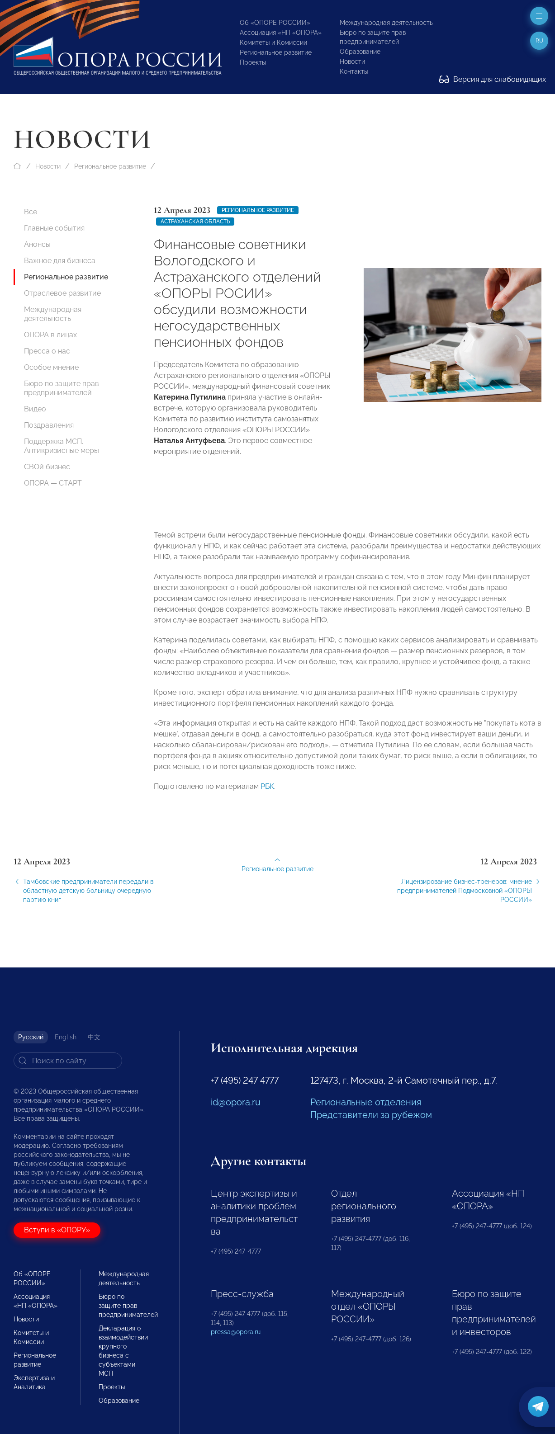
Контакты (354, 71)
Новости (352, 61)
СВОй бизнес (47, 466)
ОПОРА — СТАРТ (53, 483)
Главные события (54, 228)
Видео (35, 409)
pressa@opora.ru (236, 1331)
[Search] (68, 1060)
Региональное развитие (276, 52)
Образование (360, 51)
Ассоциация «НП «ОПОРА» (281, 32)
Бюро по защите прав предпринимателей (61, 388)
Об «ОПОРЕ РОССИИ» (275, 22)
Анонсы (37, 244)
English (65, 1037)
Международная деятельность (386, 22)
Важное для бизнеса (59, 260)
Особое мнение (51, 367)
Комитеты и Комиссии (273, 42)
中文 (94, 1037)
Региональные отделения (365, 1102)
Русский (30, 1037)
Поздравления (49, 425)
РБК (267, 792)
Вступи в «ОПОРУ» (57, 1230)
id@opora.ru (236, 1102)
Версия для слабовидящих (492, 79)
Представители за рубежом (371, 1114)
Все (30, 212)
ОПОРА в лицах (50, 334)
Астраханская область (195, 221)
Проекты (253, 62)
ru (539, 41)
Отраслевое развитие (62, 293)
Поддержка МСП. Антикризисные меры (61, 446)
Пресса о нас (47, 351)
